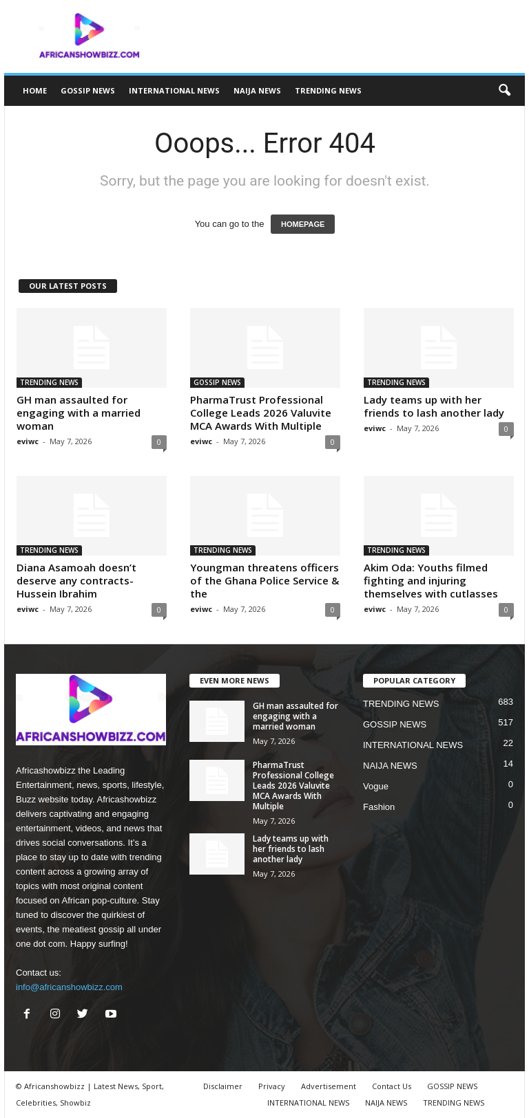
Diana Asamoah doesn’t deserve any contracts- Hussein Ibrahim (76, 580)
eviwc (28, 441)
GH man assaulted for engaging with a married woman (79, 412)
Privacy (271, 1086)
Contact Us (391, 1086)
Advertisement (328, 1086)
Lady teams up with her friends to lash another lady (434, 406)
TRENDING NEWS (328, 90)
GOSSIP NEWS (88, 90)
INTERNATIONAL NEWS (174, 90)
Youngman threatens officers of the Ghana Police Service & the (264, 580)
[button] (504, 91)
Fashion (379, 807)
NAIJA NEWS (257, 90)
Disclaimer (222, 1086)
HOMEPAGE (302, 224)
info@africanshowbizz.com (69, 987)
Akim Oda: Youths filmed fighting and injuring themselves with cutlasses (431, 580)
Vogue (375, 786)
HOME (35, 90)
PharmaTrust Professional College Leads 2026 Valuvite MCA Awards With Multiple (260, 412)
